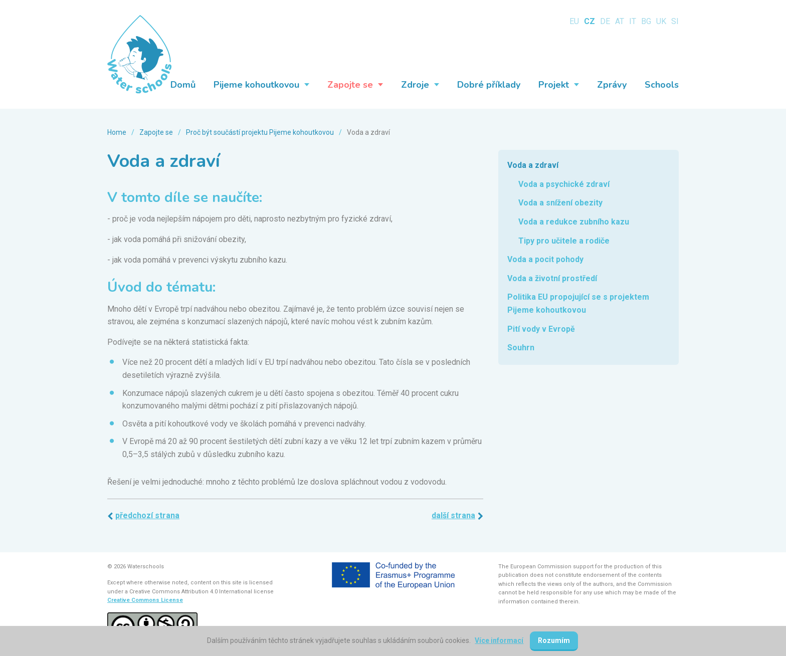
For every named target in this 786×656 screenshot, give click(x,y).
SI (675, 21)
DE (605, 21)
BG (646, 21)
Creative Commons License (145, 600)
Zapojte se (156, 132)
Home (116, 132)
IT (632, 21)
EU (574, 21)
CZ (589, 21)
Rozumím (554, 640)
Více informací (499, 640)
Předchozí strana (147, 515)
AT (619, 21)
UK (661, 21)
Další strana (453, 515)
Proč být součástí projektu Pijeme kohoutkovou (260, 132)
